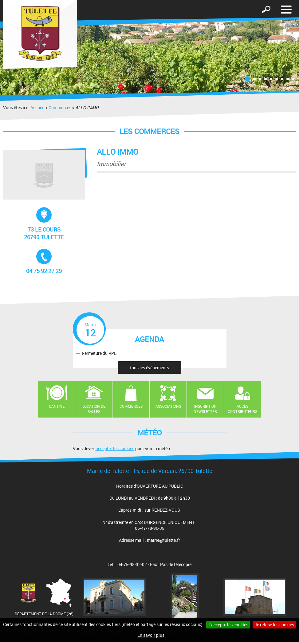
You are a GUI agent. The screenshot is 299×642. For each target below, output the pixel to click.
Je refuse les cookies (274, 625)
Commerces (60, 107)
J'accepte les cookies (228, 625)
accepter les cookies (115, 448)
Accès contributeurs (242, 409)
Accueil (37, 107)
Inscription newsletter (205, 409)
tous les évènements (149, 368)
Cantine (57, 406)
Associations (168, 406)
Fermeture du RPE (99, 353)
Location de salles (93, 409)
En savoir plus (150, 635)
